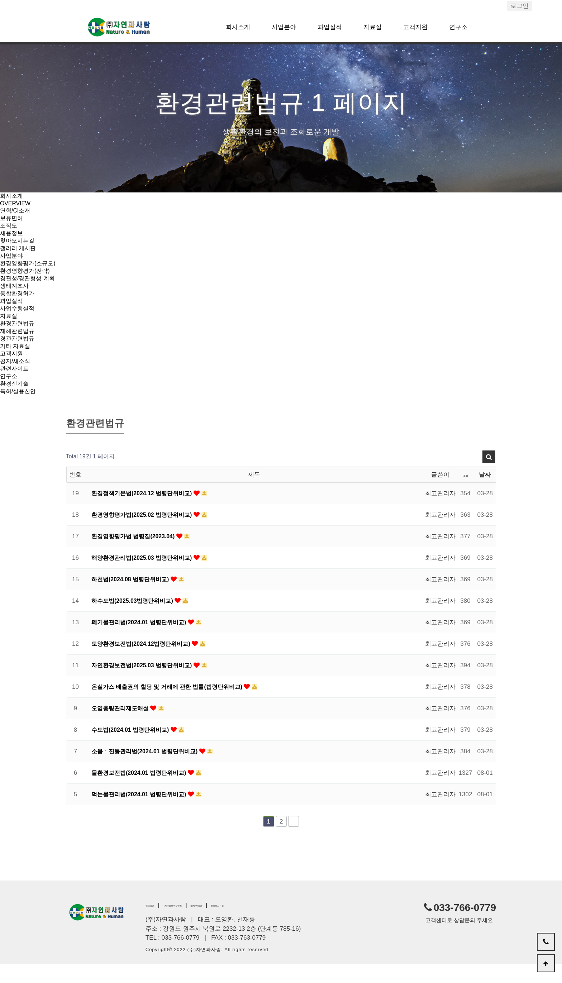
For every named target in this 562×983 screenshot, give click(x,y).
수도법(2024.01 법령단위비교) (133, 748)
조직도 (9, 228)
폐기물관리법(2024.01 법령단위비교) (142, 641)
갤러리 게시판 (19, 253)
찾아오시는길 (18, 245)
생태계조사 (15, 294)
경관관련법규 (18, 352)
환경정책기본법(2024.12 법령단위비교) (145, 512)
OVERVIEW (16, 204)
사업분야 (284, 27)
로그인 (519, 6)
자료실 (372, 27)
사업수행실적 (18, 319)
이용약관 (156, 923)
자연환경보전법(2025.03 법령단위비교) (145, 684)
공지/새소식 (16, 376)
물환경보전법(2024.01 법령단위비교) (142, 791)
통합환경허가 (18, 302)
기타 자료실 (16, 360)
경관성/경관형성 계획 (29, 286)
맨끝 (293, 840)
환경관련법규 (18, 335)
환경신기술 (15, 401)
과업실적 (330, 27)
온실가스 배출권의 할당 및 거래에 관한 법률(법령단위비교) (172, 705)
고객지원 (415, 27)
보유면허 (12, 220)
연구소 (458, 27)
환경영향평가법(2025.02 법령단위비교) (145, 533)
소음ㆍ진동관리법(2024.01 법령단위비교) (148, 770)
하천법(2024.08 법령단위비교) (133, 598)
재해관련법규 (18, 343)
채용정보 (12, 236)
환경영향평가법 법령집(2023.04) (136, 555)
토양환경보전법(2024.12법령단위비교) (145, 662)
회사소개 (238, 27)
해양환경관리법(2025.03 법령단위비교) (145, 576)
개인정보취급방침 (196, 923)
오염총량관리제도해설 (122, 727)
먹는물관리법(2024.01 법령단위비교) (142, 813)
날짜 (485, 493)
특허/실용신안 (19, 409)
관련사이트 (15, 385)
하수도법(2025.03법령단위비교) (135, 619)
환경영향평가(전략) (26, 278)
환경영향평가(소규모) (29, 269)
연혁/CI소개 (16, 212)
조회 (465, 493)
